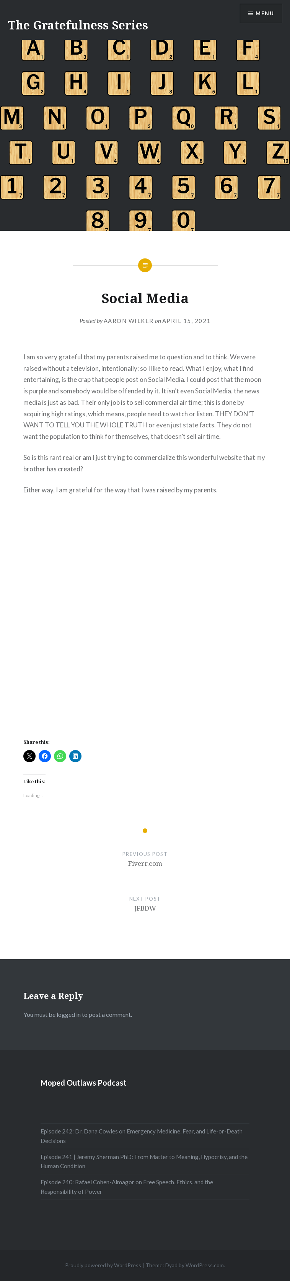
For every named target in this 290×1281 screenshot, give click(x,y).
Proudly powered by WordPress (103, 1265)
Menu (265, 13)
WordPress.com (205, 1265)
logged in (69, 1014)
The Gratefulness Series (78, 25)
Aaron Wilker (129, 320)
